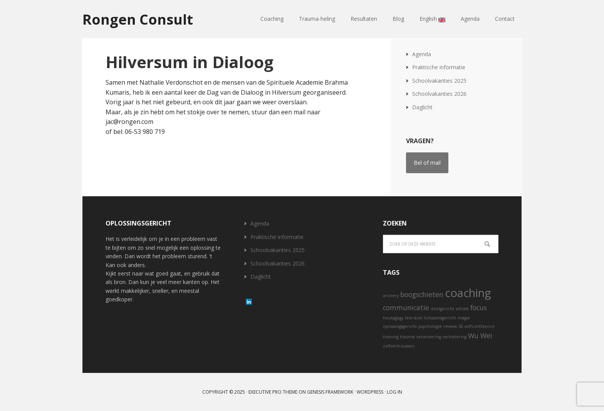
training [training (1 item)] (390, 336)
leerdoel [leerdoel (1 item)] (414, 318)
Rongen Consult (137, 19)
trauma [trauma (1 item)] (407, 336)
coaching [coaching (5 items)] (468, 293)
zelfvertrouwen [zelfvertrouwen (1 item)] (398, 346)
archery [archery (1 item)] (391, 295)
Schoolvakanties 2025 (439, 80)
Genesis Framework (330, 392)
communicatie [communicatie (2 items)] (406, 307)
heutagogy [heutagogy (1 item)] (393, 318)
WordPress (370, 392)
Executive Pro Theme (272, 392)
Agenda (421, 54)
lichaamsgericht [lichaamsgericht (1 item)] (440, 318)
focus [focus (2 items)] (478, 307)
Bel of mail (427, 162)
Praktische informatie (438, 67)
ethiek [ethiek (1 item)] (462, 308)
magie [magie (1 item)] (464, 318)
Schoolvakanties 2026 (439, 93)
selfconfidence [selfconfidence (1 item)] (480, 326)
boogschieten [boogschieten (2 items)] (421, 294)
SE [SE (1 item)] (460, 326)
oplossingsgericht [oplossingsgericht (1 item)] (400, 326)
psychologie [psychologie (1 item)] (430, 326)
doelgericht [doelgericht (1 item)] (442, 308)
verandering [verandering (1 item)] (428, 336)
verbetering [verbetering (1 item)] (454, 336)
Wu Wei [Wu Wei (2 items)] (480, 335)
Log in (394, 392)
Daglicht (422, 107)
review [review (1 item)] (450, 326)
